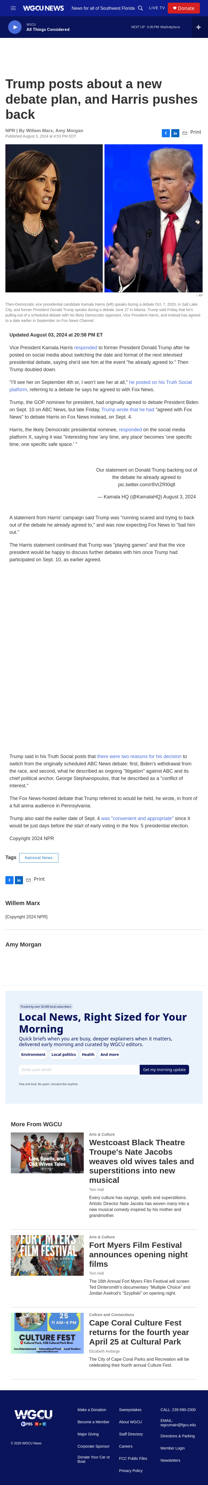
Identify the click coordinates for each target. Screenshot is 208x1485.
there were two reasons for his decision (139, 756)
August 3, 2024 (179, 497)
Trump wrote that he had (128, 409)
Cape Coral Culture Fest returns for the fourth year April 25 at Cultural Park (139, 1332)
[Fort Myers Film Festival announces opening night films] (47, 1255)
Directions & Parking (177, 1436)
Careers (126, 1446)
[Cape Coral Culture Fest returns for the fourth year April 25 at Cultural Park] (47, 1333)
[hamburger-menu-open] (13, 8)
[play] (15, 27)
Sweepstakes (130, 1410)
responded (85, 347)
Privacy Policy (131, 1471)
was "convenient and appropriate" (137, 818)
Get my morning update (164, 1069)
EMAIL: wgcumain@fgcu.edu (178, 1423)
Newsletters (170, 1460)
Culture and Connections (111, 1315)
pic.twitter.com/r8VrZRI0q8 (146, 484)
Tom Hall (96, 1189)
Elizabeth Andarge (104, 1351)
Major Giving (88, 1434)
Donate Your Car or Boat (94, 1459)
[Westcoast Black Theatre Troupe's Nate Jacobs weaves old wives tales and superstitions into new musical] (47, 1152)
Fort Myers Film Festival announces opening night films (138, 1254)
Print (195, 132)
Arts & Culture (102, 1134)
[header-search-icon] (140, 8)
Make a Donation (92, 1410)
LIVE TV (157, 8)
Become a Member (93, 1422)
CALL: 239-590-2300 (178, 1410)
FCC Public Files (133, 1459)
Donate (186, 8)
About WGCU (130, 1422)
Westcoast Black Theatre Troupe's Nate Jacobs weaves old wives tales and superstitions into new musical (141, 1161)
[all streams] (200, 27)
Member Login (172, 1448)
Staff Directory (131, 1434)
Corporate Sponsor (93, 1446)
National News (39, 858)
